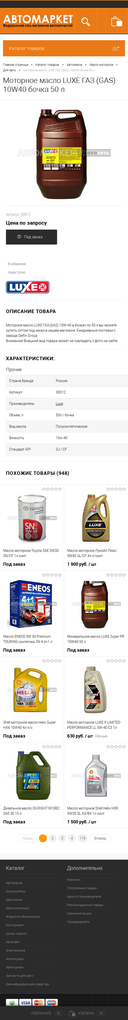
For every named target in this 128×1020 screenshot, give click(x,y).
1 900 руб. (81, 564)
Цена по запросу (26, 222)
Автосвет (13, 942)
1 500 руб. (81, 822)
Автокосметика (17, 908)
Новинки (73, 879)
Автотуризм (15, 967)
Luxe (59, 404)
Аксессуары (15, 959)
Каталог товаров (64, 48)
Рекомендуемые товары (85, 905)
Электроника (15, 950)
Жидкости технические (23, 916)
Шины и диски (16, 933)
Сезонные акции (79, 913)
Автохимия (14, 900)
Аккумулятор (15, 891)
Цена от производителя (84, 896)
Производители (78, 922)
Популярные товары (82, 888)
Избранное (42, 1013)
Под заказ (29, 237)
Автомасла (14, 883)
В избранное (14, 263)
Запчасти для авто (19, 976)
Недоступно (13, 272)
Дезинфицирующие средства (27, 984)
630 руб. (87, 736)
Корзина (87, 1013)
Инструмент (15, 925)
